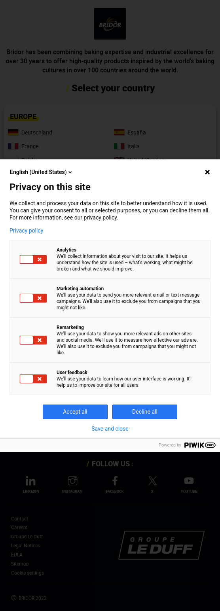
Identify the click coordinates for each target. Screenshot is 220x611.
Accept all (75, 412)
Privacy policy (26, 230)
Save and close (110, 429)
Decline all (144, 412)
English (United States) (41, 172)
